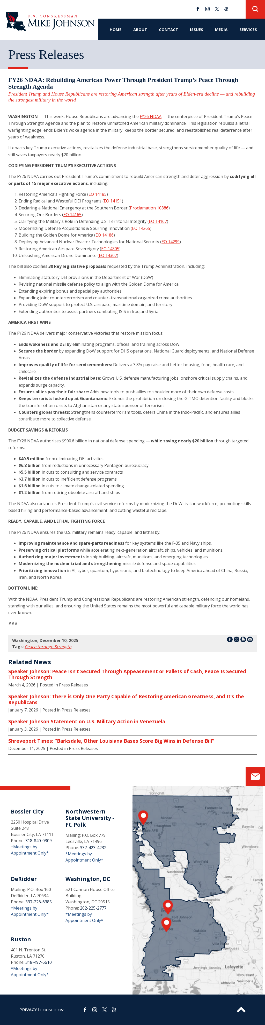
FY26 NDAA (150, 116)
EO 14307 (108, 255)
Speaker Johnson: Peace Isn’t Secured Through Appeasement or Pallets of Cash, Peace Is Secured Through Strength (127, 674)
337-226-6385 (38, 902)
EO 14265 (141, 228)
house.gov (52, 1009)
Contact (168, 29)
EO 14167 (158, 221)
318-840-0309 (38, 840)
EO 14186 (104, 235)
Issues (196, 29)
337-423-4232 (93, 847)
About (140, 29)
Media (221, 29)
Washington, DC (87, 878)
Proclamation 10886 (149, 208)
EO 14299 (170, 242)
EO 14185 (98, 194)
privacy (28, 1009)
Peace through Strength (48, 647)
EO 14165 (72, 214)
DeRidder (24, 878)
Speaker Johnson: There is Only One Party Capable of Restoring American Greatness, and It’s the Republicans (126, 699)
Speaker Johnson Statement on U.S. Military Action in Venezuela (86, 721)
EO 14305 (110, 249)
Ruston (21, 939)
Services (248, 29)
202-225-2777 (93, 908)
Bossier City (27, 811)
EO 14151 (113, 201)
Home (115, 29)
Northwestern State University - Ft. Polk (89, 818)
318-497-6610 (38, 962)
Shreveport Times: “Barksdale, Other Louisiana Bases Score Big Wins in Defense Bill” (111, 741)
